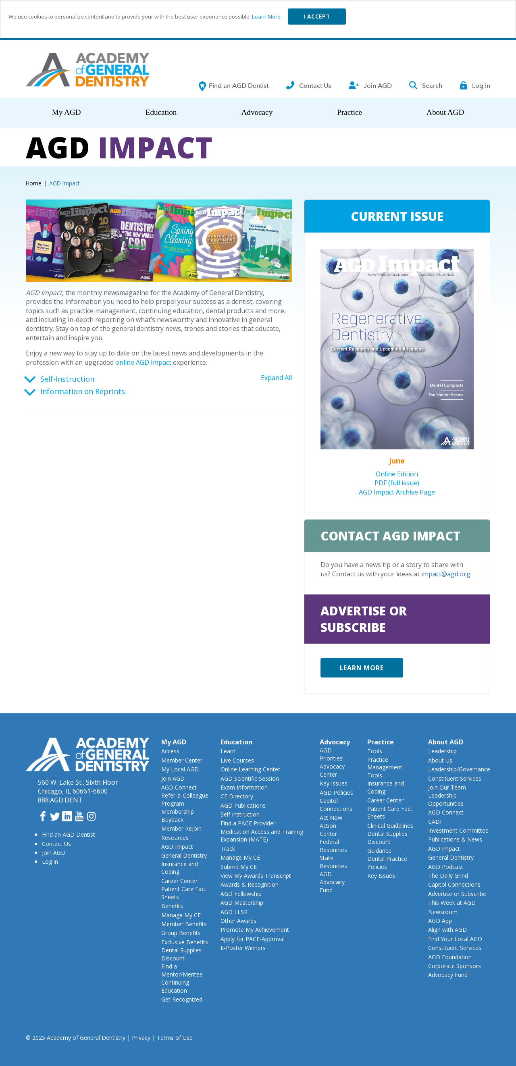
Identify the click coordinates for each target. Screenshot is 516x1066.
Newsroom (443, 912)
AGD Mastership (242, 902)
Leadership (442, 751)
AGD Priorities (331, 754)
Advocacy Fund (448, 975)
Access (170, 751)
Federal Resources (333, 846)
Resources (175, 838)
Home (34, 183)
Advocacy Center (332, 770)
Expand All (276, 377)
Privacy (141, 1037)
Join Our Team (447, 787)
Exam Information (244, 787)
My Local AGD (180, 769)
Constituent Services (454, 778)
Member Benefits (184, 924)
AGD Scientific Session (250, 778)
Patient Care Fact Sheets (183, 893)
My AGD (66, 112)
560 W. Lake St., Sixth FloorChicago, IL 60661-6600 (78, 787)
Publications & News (455, 839)
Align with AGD (447, 929)
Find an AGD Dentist (68, 834)
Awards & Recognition (250, 884)
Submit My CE (239, 867)
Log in (50, 861)
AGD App (440, 921)
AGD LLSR (234, 912)
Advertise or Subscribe (457, 894)
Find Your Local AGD (455, 939)
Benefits (172, 906)
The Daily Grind (448, 875)
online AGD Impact (143, 362)
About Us (440, 760)
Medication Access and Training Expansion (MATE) (262, 836)
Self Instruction (240, 814)
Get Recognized (181, 999)
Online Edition (397, 474)
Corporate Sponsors (454, 966)
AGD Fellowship (241, 894)
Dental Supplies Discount (181, 954)
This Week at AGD (452, 902)
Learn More (266, 16)
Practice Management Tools (384, 767)
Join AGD (53, 852)
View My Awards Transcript (256, 875)
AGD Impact (177, 846)
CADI (434, 821)
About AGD (445, 112)
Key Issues (333, 783)
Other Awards (238, 921)
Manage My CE (181, 915)
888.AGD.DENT (60, 800)
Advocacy (257, 112)
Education (161, 112)
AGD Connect (179, 787)
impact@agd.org (445, 573)
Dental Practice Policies (387, 863)
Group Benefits (181, 933)
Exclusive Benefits (184, 942)
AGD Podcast (445, 867)
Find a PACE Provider (248, 823)
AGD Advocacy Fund (332, 882)
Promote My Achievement (255, 929)
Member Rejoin (181, 828)
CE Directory (237, 796)
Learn (228, 751)
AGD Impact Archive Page (397, 492)
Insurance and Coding (179, 868)
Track (228, 848)
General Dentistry (184, 855)
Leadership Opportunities (446, 799)
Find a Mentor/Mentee (182, 970)
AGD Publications (243, 805)
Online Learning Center (250, 769)
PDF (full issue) (397, 482)
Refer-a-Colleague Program (184, 799)
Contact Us (56, 844)
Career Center (179, 881)
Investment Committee (458, 830)
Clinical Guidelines (390, 825)
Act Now (331, 817)
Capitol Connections (336, 804)
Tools (374, 751)
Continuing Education (175, 986)
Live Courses (237, 760)
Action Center (328, 829)
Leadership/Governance (459, 769)
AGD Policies (336, 792)
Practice (349, 112)
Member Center (181, 760)
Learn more (362, 667)
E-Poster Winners (243, 948)
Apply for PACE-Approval (253, 939)
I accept (317, 16)
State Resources (333, 862)
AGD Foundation (450, 957)
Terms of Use (175, 1037)
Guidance (379, 850)
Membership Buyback (177, 815)
